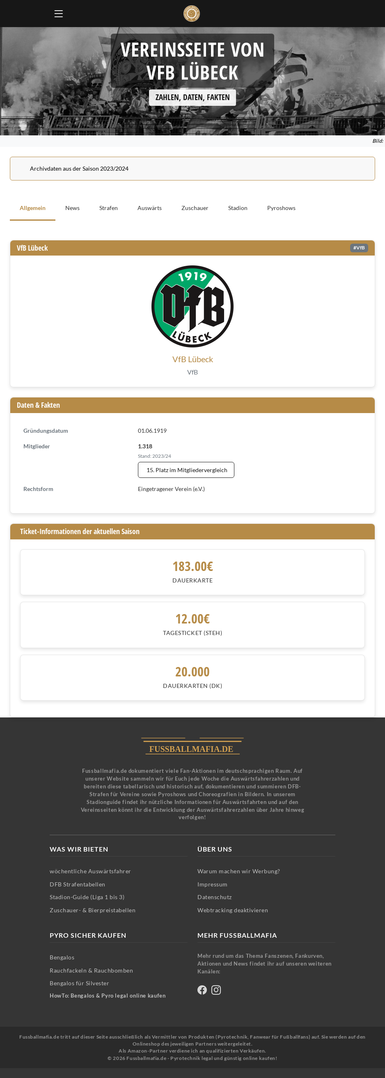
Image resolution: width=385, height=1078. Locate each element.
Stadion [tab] (238, 207)
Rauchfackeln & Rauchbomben (91, 970)
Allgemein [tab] (33, 207)
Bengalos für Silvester (79, 983)
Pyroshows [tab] (281, 207)
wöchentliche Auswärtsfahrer (90, 871)
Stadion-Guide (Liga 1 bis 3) (87, 896)
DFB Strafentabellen (77, 884)
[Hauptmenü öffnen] (59, 14)
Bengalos (62, 957)
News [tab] (72, 207)
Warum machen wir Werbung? (238, 871)
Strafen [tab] (108, 207)
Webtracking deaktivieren (232, 910)
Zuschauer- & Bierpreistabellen (92, 910)
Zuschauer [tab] (195, 207)
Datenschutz (214, 896)
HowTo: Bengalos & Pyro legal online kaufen (107, 996)
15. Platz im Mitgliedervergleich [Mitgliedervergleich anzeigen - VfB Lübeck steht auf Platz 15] (187, 469)
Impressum (212, 884)
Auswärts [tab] (150, 207)
